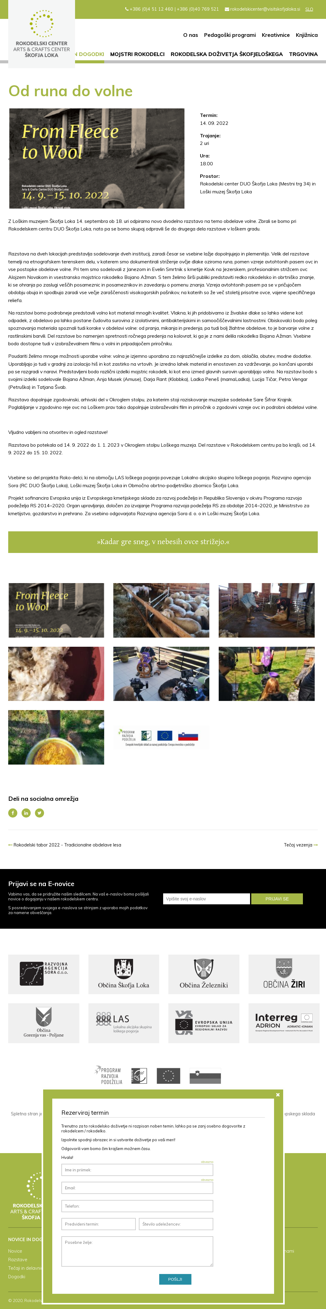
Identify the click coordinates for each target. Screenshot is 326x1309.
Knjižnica (307, 35)
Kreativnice (276, 35)
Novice (15, 1251)
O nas (190, 35)
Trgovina (303, 54)
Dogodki (16, 1276)
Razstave (17, 1259)
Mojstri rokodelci (137, 54)
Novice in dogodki (77, 54)
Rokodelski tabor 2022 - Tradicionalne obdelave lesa (64, 845)
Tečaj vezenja (301, 845)
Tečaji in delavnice (27, 1268)
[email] (206, 898)
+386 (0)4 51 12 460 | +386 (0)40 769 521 (172, 9)
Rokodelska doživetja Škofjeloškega (227, 54)
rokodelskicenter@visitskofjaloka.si (262, 9)
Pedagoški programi (230, 35)
